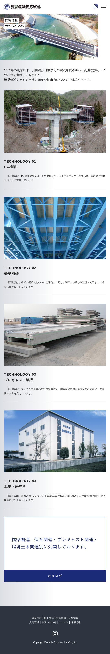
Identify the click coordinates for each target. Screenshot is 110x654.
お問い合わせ (49, 622)
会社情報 (73, 618)
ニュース (63, 622)
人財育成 (34, 622)
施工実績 (49, 618)
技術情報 (61, 618)
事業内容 (37, 618)
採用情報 (76, 622)
